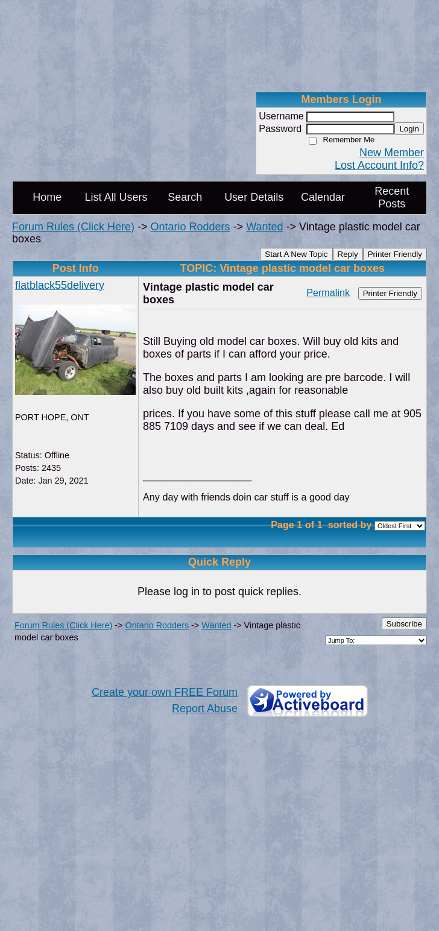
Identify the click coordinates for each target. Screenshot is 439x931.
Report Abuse (205, 708)
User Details (253, 197)
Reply (348, 254)
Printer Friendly (395, 254)
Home (47, 197)
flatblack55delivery (59, 285)
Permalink (328, 292)
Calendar (323, 197)
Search (185, 197)
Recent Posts (391, 197)
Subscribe (404, 623)
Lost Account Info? (379, 165)
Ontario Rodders (190, 227)
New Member (391, 153)
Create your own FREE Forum (165, 692)
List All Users (115, 197)
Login (409, 128)
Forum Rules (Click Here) (73, 227)
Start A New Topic (296, 254)
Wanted (264, 227)
